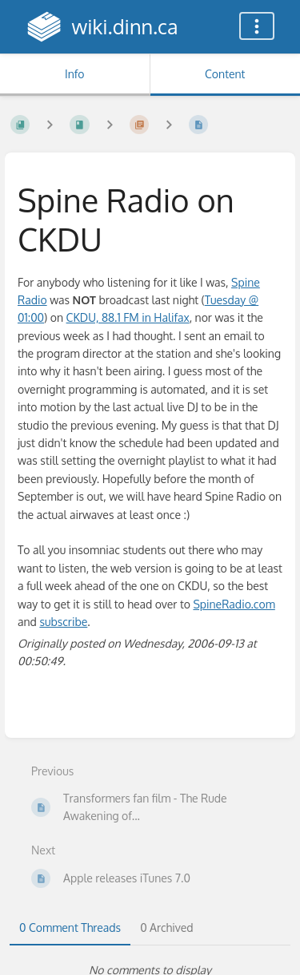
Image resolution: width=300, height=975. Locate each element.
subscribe (63, 621)
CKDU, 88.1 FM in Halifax (128, 317)
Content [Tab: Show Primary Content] (225, 74)
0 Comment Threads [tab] (70, 927)
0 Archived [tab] (166, 927)
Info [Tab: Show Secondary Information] (75, 74)
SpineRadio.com (233, 604)
